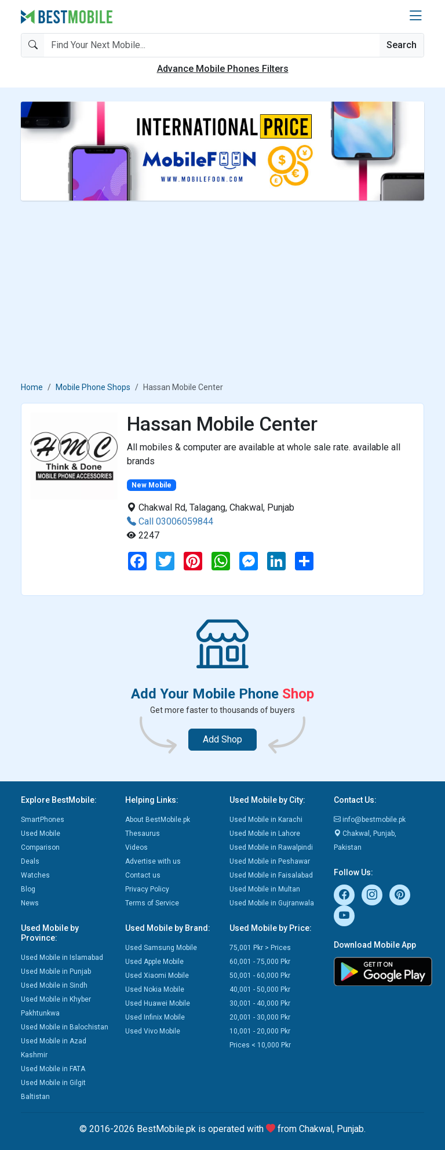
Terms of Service (152, 903)
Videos (136, 847)
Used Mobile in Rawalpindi (271, 847)
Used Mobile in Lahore (264, 833)
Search (401, 44)
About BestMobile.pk (157, 820)
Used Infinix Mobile (155, 1017)
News (30, 903)
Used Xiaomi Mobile (157, 975)
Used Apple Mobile (154, 962)
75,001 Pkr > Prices (260, 948)
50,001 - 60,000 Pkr (259, 975)
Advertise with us (153, 861)
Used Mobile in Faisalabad (271, 875)
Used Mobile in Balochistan (64, 1027)
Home (32, 387)
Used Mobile (40, 833)
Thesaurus (142, 833)
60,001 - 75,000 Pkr (259, 962)
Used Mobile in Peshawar (269, 861)
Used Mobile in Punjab (56, 971)
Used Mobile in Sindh (54, 985)
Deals (30, 861)
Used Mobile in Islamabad (62, 958)
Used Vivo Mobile (152, 1031)
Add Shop (222, 739)
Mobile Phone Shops (93, 387)
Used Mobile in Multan (264, 889)
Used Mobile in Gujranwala (271, 903)
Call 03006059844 (170, 521)
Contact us (143, 875)
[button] (415, 16)
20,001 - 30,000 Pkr (259, 1017)
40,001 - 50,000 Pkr (259, 989)
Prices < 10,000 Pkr (260, 1045)
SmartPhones (42, 820)
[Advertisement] (222, 291)
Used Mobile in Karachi (265, 820)
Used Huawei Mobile (157, 1003)
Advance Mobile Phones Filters (223, 68)
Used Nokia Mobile (154, 989)
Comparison (40, 847)
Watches (35, 875)
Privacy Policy (147, 889)
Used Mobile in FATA (53, 1069)
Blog (28, 889)
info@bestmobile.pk (370, 820)
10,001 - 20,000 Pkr (259, 1031)
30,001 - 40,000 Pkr (259, 1003)
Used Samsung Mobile (161, 948)
